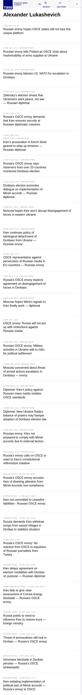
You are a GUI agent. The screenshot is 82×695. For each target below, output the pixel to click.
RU (40, 4)
